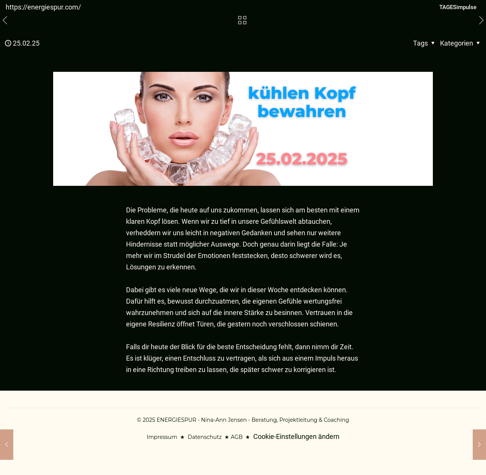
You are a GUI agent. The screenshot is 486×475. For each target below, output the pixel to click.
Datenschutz (204, 437)
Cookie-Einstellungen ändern (296, 436)
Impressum (162, 437)
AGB (237, 437)
